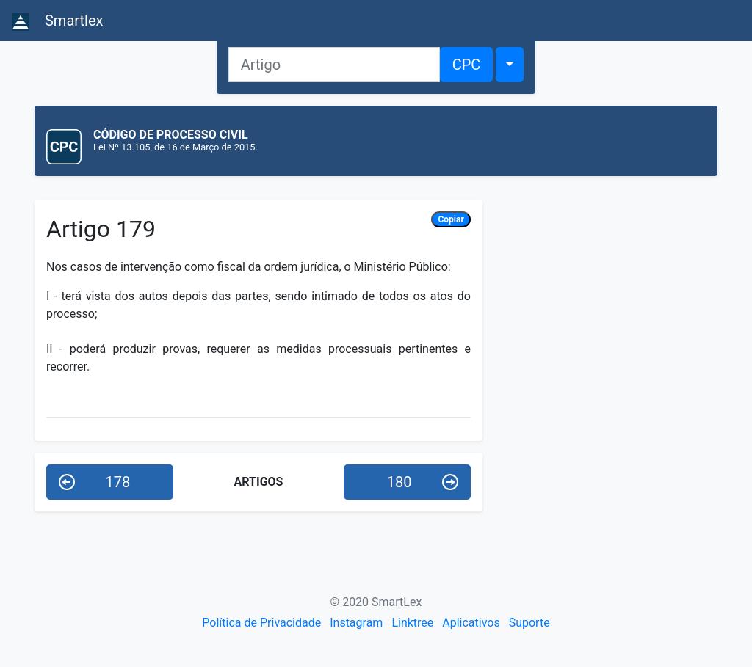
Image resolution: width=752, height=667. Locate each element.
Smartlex (57, 21)
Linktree (412, 623)
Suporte (529, 623)
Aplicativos (470, 623)
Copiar (450, 219)
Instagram (356, 623)
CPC (466, 64)
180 (422, 482)
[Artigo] (334, 64)
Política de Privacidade (261, 623)
